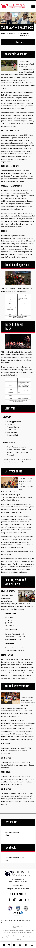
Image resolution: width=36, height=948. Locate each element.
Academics (18, 42)
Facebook (9, 899)
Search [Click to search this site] (32, 945)
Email (20, 899)
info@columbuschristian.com (18, 889)
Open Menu (33, 6)
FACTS (27, 899)
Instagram (14, 899)
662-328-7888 (18, 885)
